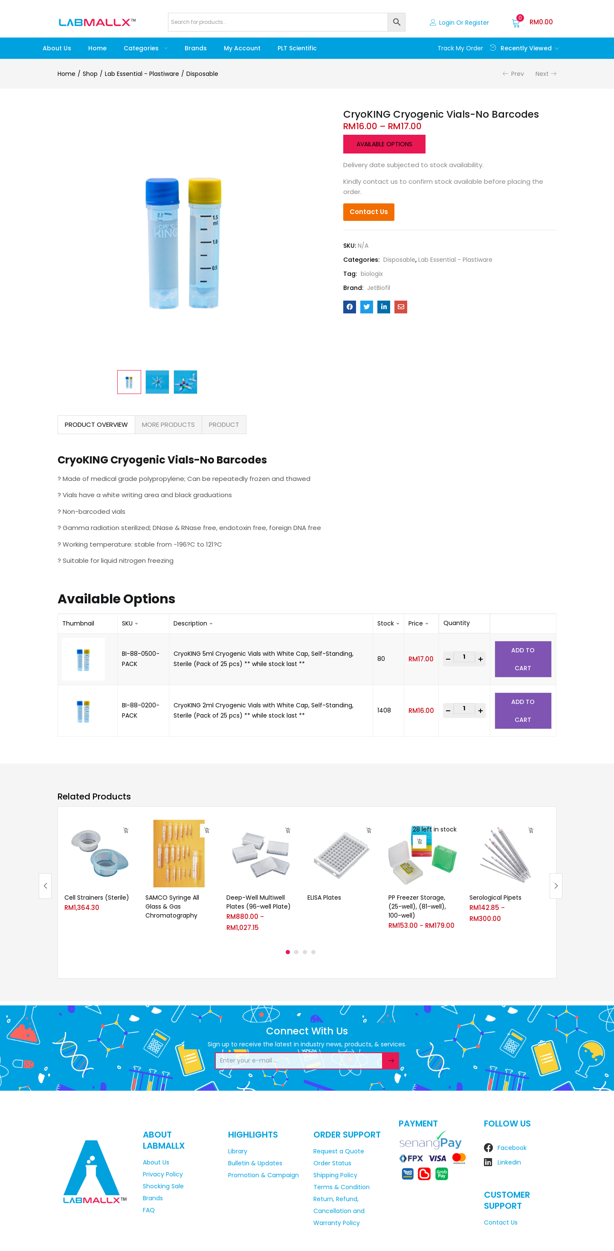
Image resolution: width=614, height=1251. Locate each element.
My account (242, 48)
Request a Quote (338, 1151)
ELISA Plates (324, 897)
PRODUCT (224, 424)
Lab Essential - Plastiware (142, 74)
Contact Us (369, 211)
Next (542, 74)
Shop (90, 74)
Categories (146, 48)
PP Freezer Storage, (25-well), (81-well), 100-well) (417, 906)
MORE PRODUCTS (168, 424)
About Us (57, 48)
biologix (372, 273)
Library (237, 1151)
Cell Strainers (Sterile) (96, 897)
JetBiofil (378, 288)
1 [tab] (288, 952)
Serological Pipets (495, 897)
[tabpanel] (98, 879)
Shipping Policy (335, 1175)
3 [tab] (305, 952)
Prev (517, 74)
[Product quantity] (464, 657)
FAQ (149, 1210)
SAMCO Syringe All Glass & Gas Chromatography (172, 906)
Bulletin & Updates (255, 1163)
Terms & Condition (341, 1187)
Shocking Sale (163, 1186)
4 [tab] (313, 952)
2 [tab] (296, 952)
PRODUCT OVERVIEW (96, 424)
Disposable (202, 74)
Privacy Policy (163, 1174)
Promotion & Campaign (263, 1175)
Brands (196, 48)
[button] (532, 22)
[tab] (96, 424)
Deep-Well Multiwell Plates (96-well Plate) (258, 902)
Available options (384, 144)
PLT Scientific (297, 48)
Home (97, 48)
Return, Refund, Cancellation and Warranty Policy (339, 1211)
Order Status (332, 1163)
